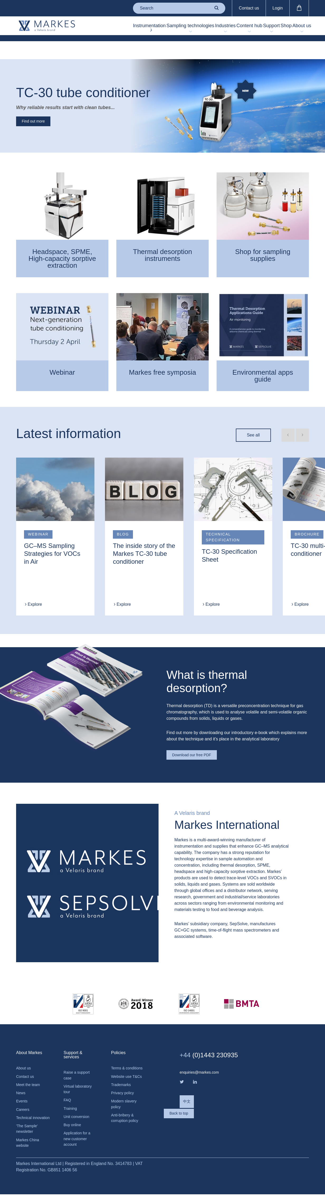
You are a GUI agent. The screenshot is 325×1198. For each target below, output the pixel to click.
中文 (187, 1094)
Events (22, 1094)
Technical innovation (25, 1115)
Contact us (249, 8)
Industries (186, 28)
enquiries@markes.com (202, 1062)
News (21, 1085)
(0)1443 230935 (215, 1044)
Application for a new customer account (79, 1135)
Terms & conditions (120, 1061)
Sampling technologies (134, 28)
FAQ (68, 1093)
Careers (23, 1103)
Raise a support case (78, 1065)
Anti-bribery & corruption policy (126, 1125)
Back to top (200, 1115)
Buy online (73, 1119)
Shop (273, 28)
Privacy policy (124, 1097)
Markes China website (29, 1145)
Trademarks (122, 1088)
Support (249, 28)
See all (253, 420)
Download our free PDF (199, 742)
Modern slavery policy (125, 1109)
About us (296, 28)
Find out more (40, 105)
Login (278, 8)
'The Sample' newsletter (28, 1130)
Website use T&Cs (122, 1076)
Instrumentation (94, 28)
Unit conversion (78, 1110)
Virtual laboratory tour (79, 1080)
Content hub (215, 28)
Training (71, 1102)
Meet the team (29, 1076)
